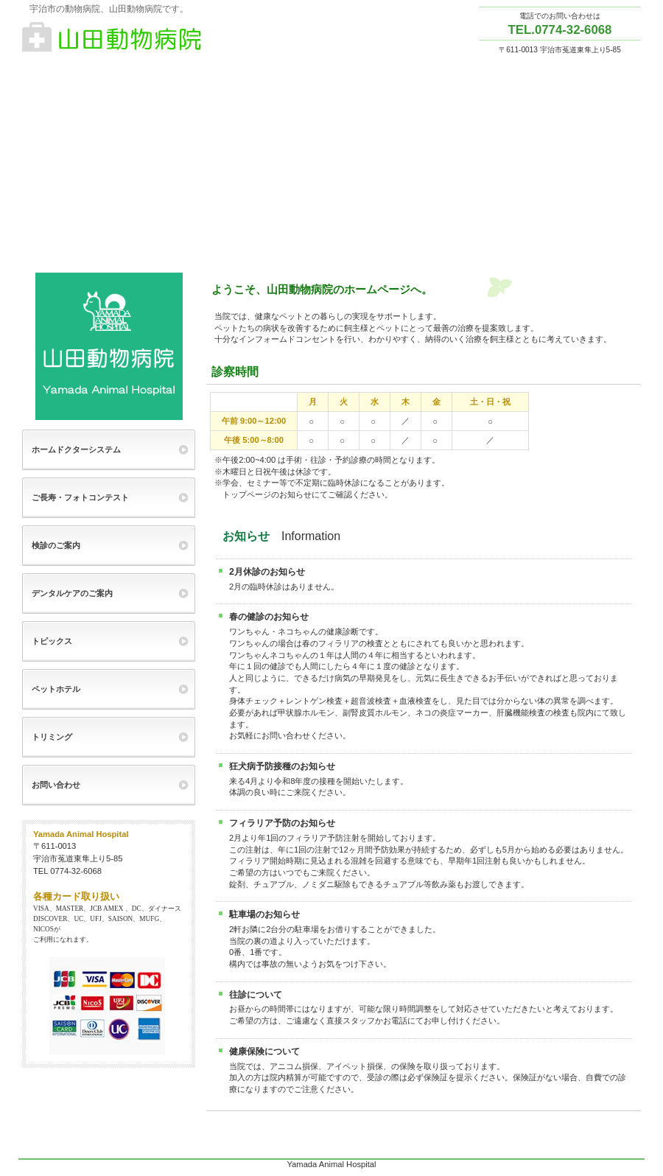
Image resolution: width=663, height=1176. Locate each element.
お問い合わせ (56, 784)
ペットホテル (56, 689)
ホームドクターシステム (76, 449)
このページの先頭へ (618, 1146)
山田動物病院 (169, 37)
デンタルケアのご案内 (72, 593)
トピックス (52, 641)
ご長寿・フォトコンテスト (80, 497)
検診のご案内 (56, 545)
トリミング (52, 736)
